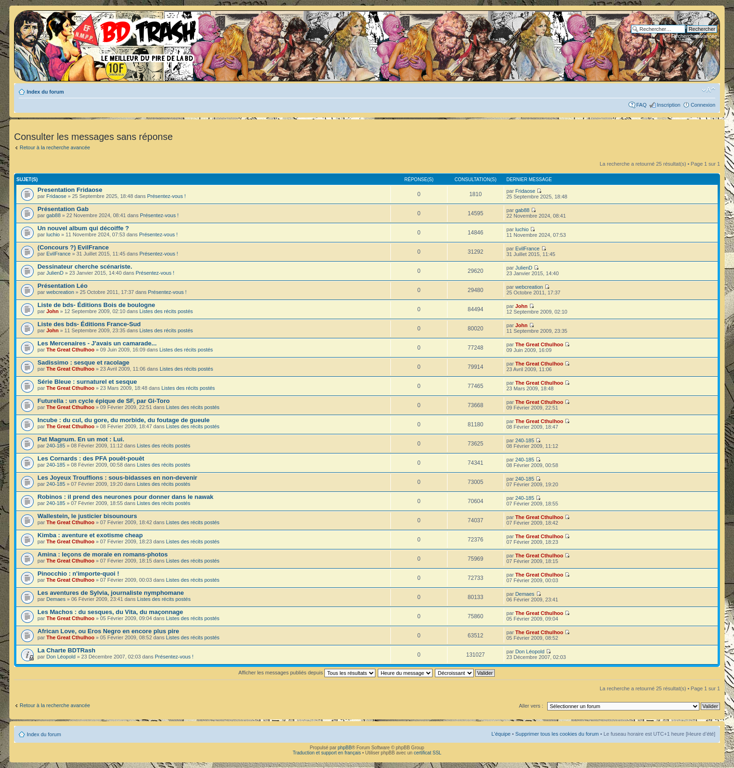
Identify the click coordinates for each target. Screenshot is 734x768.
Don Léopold (60, 656)
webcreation (60, 292)
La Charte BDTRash (66, 650)
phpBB (345, 747)
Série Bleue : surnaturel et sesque (87, 381)
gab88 (53, 215)
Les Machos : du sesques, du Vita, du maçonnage (110, 611)
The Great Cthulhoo (70, 349)
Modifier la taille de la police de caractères (708, 90)
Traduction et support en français (327, 752)
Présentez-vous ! (166, 196)
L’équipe (501, 734)
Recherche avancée (694, 36)
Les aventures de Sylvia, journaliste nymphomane (110, 592)
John (52, 311)
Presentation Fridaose (70, 189)
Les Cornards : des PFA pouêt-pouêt (90, 458)
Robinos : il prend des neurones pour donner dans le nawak (125, 496)
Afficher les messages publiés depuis (306, 672)
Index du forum (45, 92)
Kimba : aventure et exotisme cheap (90, 535)
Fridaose (56, 196)
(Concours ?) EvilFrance (73, 247)
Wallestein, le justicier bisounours (87, 515)
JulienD (55, 273)
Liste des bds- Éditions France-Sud (89, 324)
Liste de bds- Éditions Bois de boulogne (96, 304)
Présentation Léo (62, 285)
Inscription (668, 105)
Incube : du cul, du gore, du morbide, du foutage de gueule (123, 420)
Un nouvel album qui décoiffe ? (83, 228)
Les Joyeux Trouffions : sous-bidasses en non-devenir (117, 477)
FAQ (641, 105)
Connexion (702, 105)
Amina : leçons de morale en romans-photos (102, 554)
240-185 (55, 445)
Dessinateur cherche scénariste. (84, 266)
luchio (53, 234)
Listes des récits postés (166, 311)
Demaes (56, 599)
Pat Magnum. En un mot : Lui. (80, 439)
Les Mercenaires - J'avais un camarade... (97, 343)
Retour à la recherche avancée (55, 147)
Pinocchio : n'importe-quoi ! (78, 573)
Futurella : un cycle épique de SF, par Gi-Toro (103, 400)
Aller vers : (531, 706)
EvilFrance (58, 253)
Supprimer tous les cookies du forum (557, 734)
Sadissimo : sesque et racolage (83, 362)
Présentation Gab (62, 208)
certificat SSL (427, 752)
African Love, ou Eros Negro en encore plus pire (108, 631)
